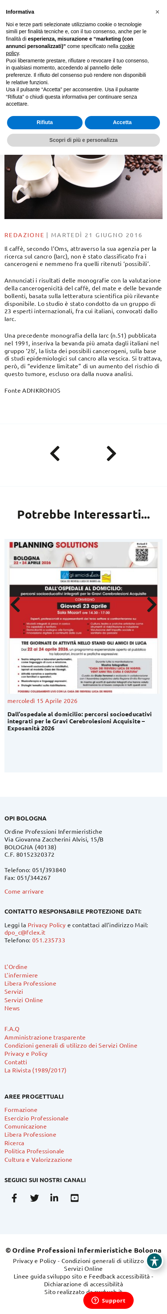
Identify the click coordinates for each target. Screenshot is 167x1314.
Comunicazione (25, 1126)
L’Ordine (15, 966)
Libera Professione (30, 983)
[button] (157, 12)
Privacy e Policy (25, 1053)
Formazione (20, 1109)
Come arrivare (24, 891)
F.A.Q (11, 1028)
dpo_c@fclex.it (25, 932)
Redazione (24, 234)
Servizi (13, 991)
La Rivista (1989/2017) (35, 1070)
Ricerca (14, 1142)
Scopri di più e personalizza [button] (83, 140)
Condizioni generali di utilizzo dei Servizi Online (70, 1045)
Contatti (15, 1061)
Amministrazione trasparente (45, 1037)
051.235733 (48, 939)
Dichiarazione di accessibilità (83, 1283)
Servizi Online (23, 999)
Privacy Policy (47, 924)
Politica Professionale (34, 1150)
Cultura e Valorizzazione (38, 1159)
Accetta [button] (122, 122)
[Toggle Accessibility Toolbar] (154, 1261)
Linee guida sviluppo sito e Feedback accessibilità (82, 1276)
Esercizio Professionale (36, 1118)
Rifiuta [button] (45, 122)
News (12, 1007)
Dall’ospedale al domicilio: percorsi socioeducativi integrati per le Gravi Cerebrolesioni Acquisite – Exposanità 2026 (79, 721)
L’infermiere (21, 975)
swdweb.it (108, 1291)
